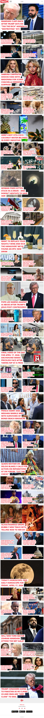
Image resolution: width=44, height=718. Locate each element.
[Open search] (42, 1)
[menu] (11, 1)
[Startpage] (5, 1)
